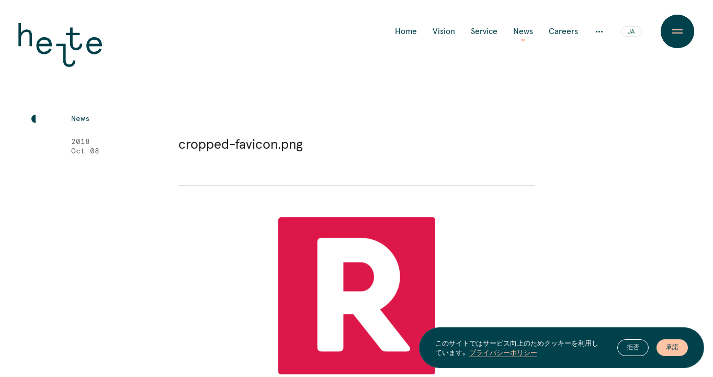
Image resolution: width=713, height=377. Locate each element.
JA (631, 32)
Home (406, 31)
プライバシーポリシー (503, 352)
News (523, 31)
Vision (444, 31)
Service (484, 31)
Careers (563, 31)
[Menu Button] (677, 31)
